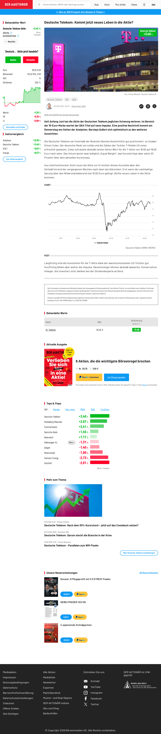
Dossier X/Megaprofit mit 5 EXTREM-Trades (85, 579)
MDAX (82, 409)
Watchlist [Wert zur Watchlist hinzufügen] (11, 41)
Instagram (92, 692)
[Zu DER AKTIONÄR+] (120, 4)
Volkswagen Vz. (51, 442)
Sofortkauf (89, 377)
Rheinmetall (49, 452)
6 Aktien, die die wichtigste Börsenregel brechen (113, 361)
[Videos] (134, 4)
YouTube (92, 686)
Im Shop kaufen (116, 377)
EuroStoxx (105, 409)
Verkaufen (30, 59)
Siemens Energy (51, 458)
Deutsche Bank (50, 432)
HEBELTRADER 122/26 (73, 602)
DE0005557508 (11, 35)
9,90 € (66, 617)
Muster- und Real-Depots (57, 697)
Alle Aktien (49, 672)
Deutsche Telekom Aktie (14, 28)
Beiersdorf (48, 437)
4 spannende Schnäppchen (76, 624)
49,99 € (67, 594)
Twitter (91, 704)
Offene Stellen (11, 708)
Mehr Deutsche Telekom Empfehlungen (139, 552)
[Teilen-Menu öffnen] (141, 106)
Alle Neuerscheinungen (148, 572)
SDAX (93, 409)
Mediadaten (9, 672)
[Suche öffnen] (39, 4)
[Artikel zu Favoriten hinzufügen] (154, 106)
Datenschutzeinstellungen (18, 698)
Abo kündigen (11, 713)
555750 (7, 32)
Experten (48, 687)
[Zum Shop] (96, 4)
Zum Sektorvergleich (14, 159)
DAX (67, 99)
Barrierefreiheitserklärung (18, 692)
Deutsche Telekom (54, 99)
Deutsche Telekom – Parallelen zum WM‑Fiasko (71, 545)
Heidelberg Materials (53, 421)
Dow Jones (70, 409)
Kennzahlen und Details (15, 127)
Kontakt (91, 681)
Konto (145, 385)
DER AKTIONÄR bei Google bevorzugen (61, 115)
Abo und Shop (51, 708)
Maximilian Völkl (79, 106)
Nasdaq (56, 409)
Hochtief (48, 463)
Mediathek (49, 677)
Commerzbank (50, 426)
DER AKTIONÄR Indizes (56, 703)
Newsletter (49, 682)
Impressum (9, 677)
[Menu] (153, 4)
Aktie (74, 99)
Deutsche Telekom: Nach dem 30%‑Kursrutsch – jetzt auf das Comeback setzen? (91, 525)
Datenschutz (10, 687)
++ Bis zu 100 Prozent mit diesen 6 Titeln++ (80, 11)
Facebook (92, 698)
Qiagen (47, 447)
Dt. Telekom (51, 329)
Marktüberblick (51, 692)
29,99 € (67, 640)
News (71, 442)
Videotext (8, 703)
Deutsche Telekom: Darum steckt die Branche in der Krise (78, 535)
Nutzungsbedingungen (16, 682)
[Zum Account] (107, 4)
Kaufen (13, 59)
